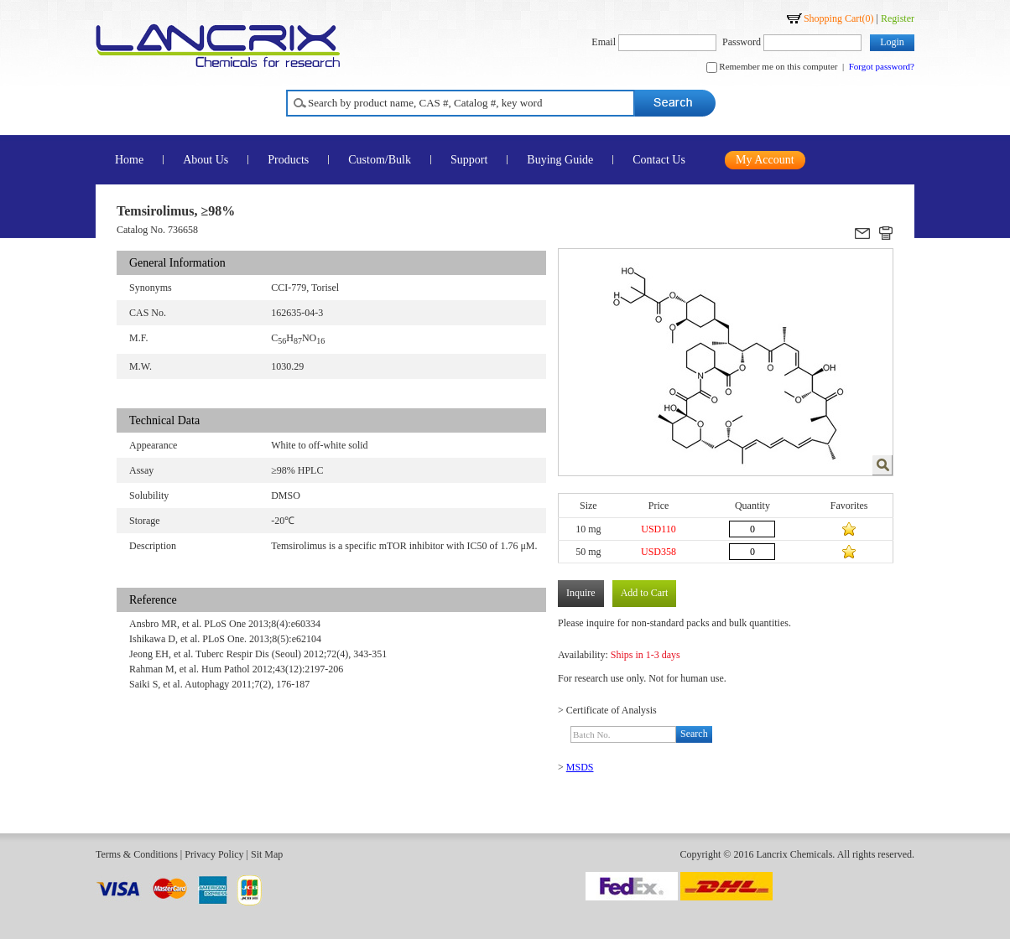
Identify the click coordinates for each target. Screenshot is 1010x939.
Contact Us (659, 159)
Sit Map (267, 854)
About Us (205, 159)
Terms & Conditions (137, 854)
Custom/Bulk (379, 159)
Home (129, 159)
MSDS (580, 767)
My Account (765, 159)
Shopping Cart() (839, 18)
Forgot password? (881, 66)
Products (288, 159)
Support (468, 159)
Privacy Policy (214, 854)
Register (897, 18)
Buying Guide (560, 159)
